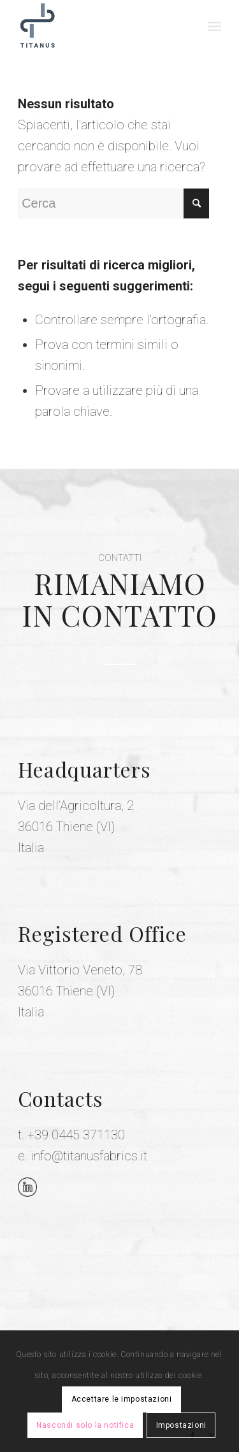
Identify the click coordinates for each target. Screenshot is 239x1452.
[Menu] (214, 25)
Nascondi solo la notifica (85, 1425)
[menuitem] (214, 25)
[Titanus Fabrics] (99, 25)
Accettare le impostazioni (121, 1399)
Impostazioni (181, 1425)
